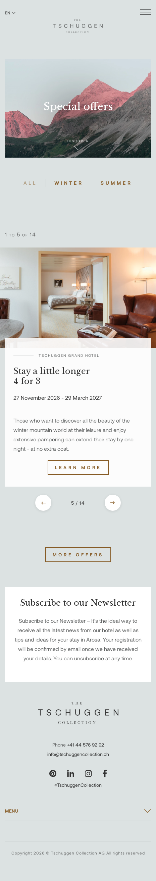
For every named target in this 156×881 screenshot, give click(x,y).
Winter (69, 183)
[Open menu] (145, 12)
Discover (78, 145)
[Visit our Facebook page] (105, 773)
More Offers (78, 554)
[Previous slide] (43, 503)
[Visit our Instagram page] (88, 773)
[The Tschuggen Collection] (78, 23)
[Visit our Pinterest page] (52, 773)
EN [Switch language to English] (10, 12)
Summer (117, 183)
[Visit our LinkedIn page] (70, 773)
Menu (11, 811)
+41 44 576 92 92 (85, 745)
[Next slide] (113, 503)
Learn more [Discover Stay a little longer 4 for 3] (78, 467)
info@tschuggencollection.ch (78, 754)
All (30, 183)
